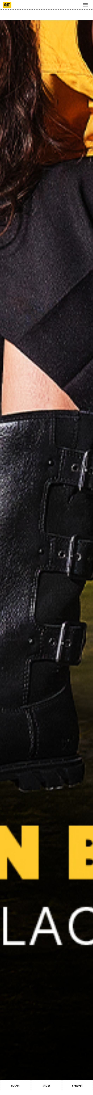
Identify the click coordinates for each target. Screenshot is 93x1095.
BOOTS (15, 1085)
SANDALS (77, 1085)
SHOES (46, 1085)
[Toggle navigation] (85, 4)
